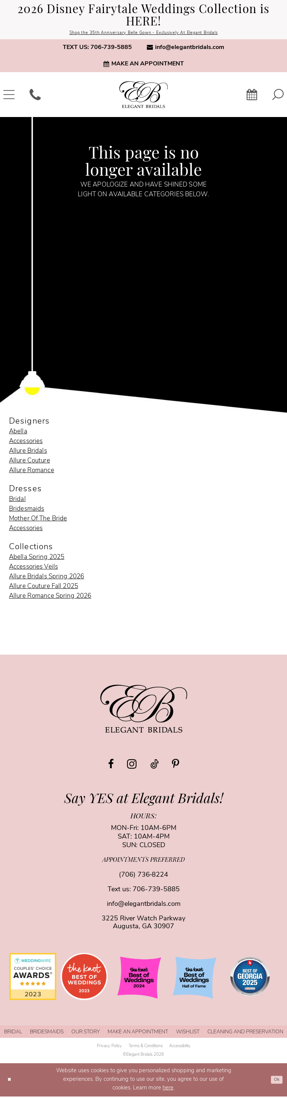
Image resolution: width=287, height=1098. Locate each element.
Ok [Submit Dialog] (275, 1081)
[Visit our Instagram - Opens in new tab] (132, 765)
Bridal (17, 501)
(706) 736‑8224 (144, 876)
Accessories (26, 443)
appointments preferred (143, 862)
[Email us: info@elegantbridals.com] (185, 49)
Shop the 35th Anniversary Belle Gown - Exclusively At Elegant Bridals (143, 34)
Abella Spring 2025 (36, 559)
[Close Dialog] (10, 1081)
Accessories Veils (33, 568)
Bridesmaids (26, 510)
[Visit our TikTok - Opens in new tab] (154, 766)
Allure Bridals (28, 452)
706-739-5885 (156, 891)
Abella (18, 433)
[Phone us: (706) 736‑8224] (35, 96)
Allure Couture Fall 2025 (43, 588)
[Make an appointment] (143, 65)
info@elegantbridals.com (143, 905)
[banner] (143, 96)
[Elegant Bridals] (143, 710)
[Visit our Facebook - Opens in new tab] (111, 766)
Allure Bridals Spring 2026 (46, 578)
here (168, 1089)
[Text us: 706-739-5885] (97, 49)
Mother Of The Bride (38, 520)
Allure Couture (29, 462)
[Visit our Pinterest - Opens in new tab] (175, 766)
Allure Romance (31, 472)
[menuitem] (97, 49)
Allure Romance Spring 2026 (50, 597)
